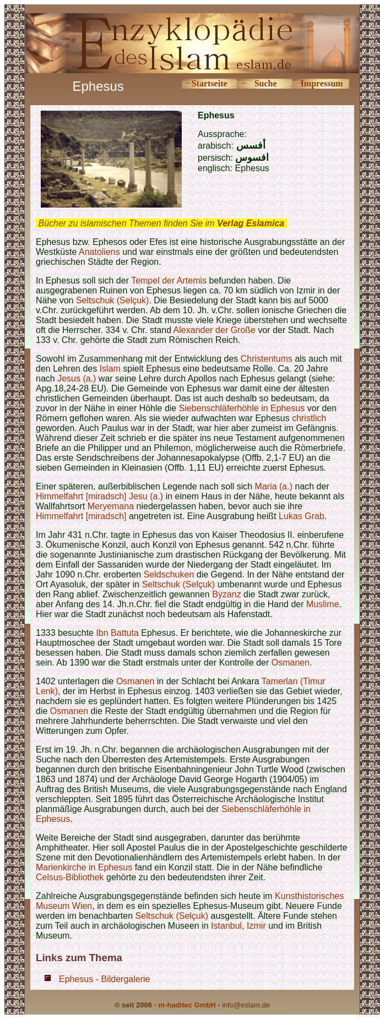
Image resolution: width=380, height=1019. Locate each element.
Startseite (209, 83)
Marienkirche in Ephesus (84, 867)
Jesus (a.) (76, 378)
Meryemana (111, 506)
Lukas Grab (301, 516)
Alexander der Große (214, 330)
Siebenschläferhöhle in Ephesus (243, 408)
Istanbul (226, 925)
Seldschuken (169, 574)
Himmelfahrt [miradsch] (81, 496)
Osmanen (291, 662)
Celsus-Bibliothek (70, 877)
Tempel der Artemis (169, 280)
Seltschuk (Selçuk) (112, 300)
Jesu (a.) (146, 496)
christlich (309, 418)
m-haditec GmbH (187, 1005)
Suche (265, 83)
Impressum (322, 83)
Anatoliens (100, 252)
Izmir (256, 925)
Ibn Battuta (117, 632)
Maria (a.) (273, 486)
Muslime (322, 604)
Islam (110, 368)
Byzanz (226, 594)
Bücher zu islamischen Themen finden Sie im (161, 223)
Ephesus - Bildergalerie (104, 979)
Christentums (266, 358)
